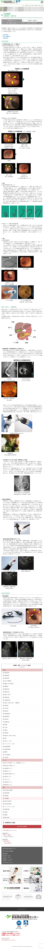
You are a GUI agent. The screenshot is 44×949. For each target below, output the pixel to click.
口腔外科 (6, 757)
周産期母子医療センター (9, 773)
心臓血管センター (8, 768)
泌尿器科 (6, 732)
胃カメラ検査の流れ (32, 23)
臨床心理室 (6, 817)
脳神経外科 (6, 716)
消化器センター (7, 776)
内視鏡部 (36, 5)
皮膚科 (5, 730)
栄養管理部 (6, 809)
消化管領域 (5, 34)
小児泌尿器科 (7, 754)
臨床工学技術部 (7, 801)
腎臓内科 (6, 686)
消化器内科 (6, 678)
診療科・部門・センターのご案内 (29, 5)
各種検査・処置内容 (32, 20)
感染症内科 (6, 691)
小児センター (7, 779)
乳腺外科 (6, 705)
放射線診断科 (7, 746)
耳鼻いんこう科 (7, 741)
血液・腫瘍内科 (7, 680)
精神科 (5, 724)
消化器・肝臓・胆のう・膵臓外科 (11, 702)
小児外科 (6, 708)
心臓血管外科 (7, 700)
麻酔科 (5, 752)
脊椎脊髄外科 (7, 713)
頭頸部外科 (6, 721)
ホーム (23, 5)
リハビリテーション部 (9, 806)
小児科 (5, 727)
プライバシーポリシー (22, 909)
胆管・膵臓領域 (6, 36)
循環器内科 (6, 675)
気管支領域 (5, 38)
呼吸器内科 (6, 672)
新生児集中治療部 (8, 790)
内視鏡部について (12, 20)
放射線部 (6, 795)
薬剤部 (5, 812)
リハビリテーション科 (9, 743)
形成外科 (6, 719)
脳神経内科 (6, 689)
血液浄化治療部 (7, 803)
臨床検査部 (6, 793)
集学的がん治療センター (9, 765)
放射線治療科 (7, 749)
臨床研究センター (8, 784)
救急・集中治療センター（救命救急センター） (14, 762)
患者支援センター (8, 782)
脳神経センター (7, 771)
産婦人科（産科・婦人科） (10, 735)
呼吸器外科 (6, 697)
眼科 (5, 738)
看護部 (5, 814)
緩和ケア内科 (7, 694)
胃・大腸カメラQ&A (11, 23)
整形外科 (6, 711)
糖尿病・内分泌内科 (8, 683)
